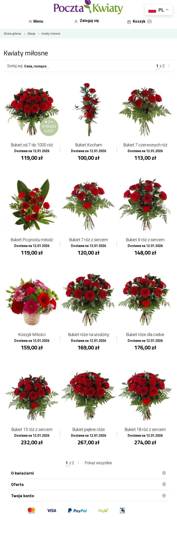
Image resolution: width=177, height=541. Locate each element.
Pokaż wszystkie (98, 463)
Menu (36, 21)
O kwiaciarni (88, 473)
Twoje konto (88, 495)
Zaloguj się (86, 20)
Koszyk (139, 21)
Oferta (88, 484)
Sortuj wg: (15, 66)
